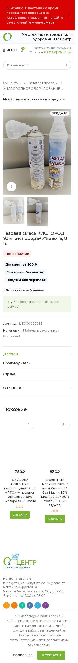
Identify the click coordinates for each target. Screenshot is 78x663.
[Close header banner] (69, 15)
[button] (20, 515)
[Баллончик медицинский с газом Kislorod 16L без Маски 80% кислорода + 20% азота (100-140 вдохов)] (55, 442)
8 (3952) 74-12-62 (58, 52)
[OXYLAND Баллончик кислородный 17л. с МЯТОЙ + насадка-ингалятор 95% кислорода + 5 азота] (19, 442)
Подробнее (23, 655)
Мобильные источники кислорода (32, 99)
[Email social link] (6, 605)
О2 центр (11, 83)
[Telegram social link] (37, 605)
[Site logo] (7, 37)
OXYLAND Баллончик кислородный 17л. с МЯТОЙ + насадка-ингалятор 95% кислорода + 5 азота (19, 490)
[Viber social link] (45, 605)
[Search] (37, 65)
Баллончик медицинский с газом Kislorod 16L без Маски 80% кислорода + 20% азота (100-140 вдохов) (55, 492)
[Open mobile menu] (10, 50)
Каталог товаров (42, 83)
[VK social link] (30, 605)
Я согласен (51, 655)
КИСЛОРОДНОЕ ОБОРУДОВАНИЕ (32, 89)
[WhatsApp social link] (22, 605)
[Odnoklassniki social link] (14, 605)
